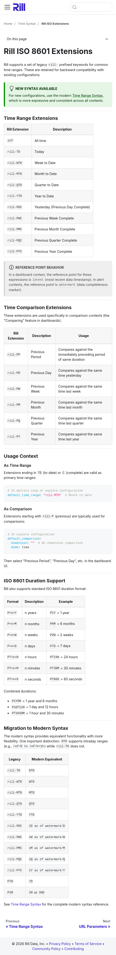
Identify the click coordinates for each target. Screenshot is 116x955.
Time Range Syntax (87, 95)
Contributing (74, 949)
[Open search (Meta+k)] (91, 7)
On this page (17, 39)
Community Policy (46, 949)
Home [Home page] (8, 23)
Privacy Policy (60, 944)
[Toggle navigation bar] (7, 7)
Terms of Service (88, 944)
